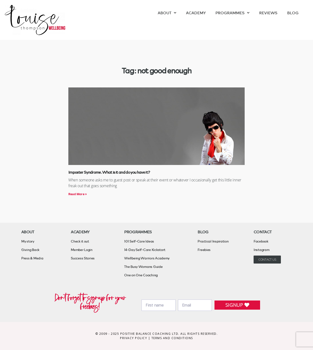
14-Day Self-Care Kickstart (144, 249)
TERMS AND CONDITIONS (172, 338)
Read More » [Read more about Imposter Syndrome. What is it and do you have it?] (77, 194)
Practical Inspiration (213, 241)
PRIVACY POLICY (134, 338)
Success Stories (83, 258)
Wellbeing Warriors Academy (147, 258)
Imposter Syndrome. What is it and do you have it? (109, 172)
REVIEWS (268, 12)
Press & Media (32, 258)
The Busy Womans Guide (143, 266)
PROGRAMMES (232, 12)
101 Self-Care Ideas (139, 241)
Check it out (80, 241)
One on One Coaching (141, 275)
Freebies (204, 249)
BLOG (293, 12)
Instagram (262, 249)
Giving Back (30, 249)
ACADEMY (196, 12)
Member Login (81, 249)
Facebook (261, 241)
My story (27, 241)
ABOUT (167, 12)
